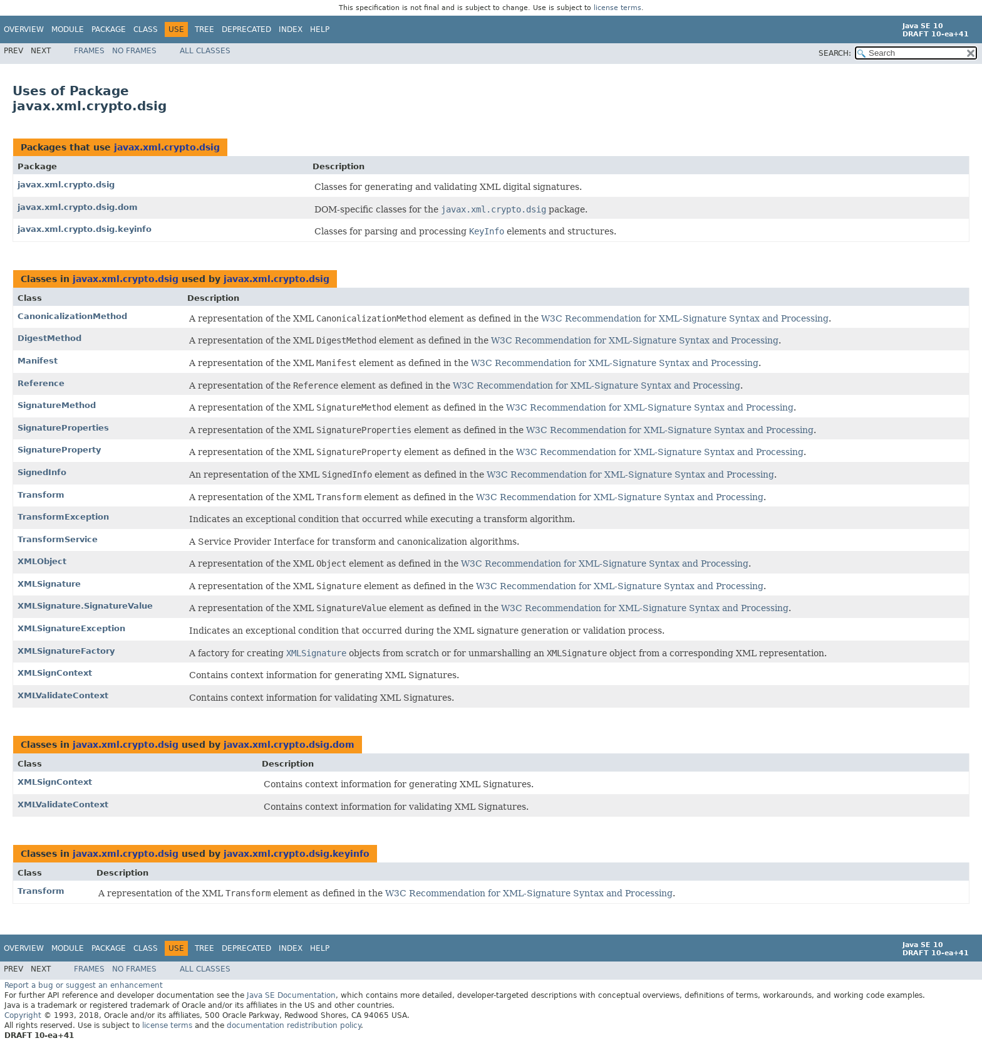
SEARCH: (835, 53)
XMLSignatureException (71, 628)
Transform (41, 495)
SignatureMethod (57, 405)
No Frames (134, 50)
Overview (24, 29)
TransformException (63, 516)
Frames (89, 50)
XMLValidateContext (63, 695)
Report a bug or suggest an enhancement (83, 985)
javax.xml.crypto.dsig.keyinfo (85, 229)
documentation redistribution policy (294, 1025)
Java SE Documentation (291, 995)
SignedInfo (42, 472)
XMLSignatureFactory (66, 651)
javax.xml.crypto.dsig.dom (78, 207)
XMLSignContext (55, 673)
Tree (204, 29)
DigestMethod (49, 338)
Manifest (38, 360)
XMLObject (42, 561)
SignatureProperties (63, 427)
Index (290, 29)
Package (108, 29)
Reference (41, 383)
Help (319, 29)
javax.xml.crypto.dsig (167, 147)
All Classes (205, 50)
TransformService (58, 539)
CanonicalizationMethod (72, 316)
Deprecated (246, 29)
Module (67, 29)
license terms (617, 8)
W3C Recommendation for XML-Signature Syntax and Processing (685, 318)
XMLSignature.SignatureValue (85, 605)
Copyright (22, 1015)
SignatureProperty (59, 449)
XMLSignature (49, 584)
